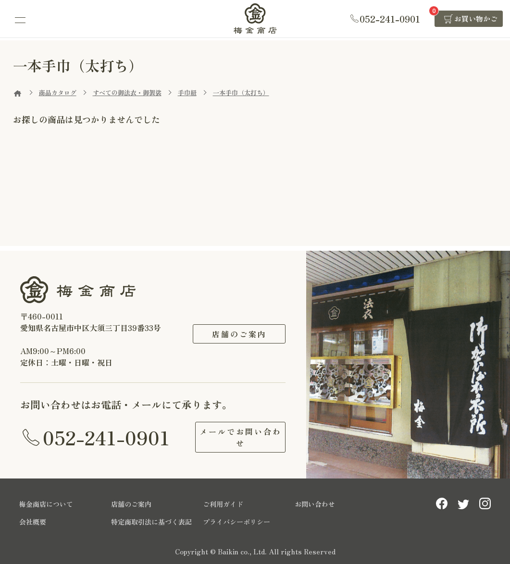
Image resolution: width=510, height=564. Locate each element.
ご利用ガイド (223, 504)
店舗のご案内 (239, 334)
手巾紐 (187, 92)
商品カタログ (57, 92)
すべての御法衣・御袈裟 (127, 92)
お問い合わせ (315, 504)
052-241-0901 (106, 437)
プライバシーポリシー (236, 522)
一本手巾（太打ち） (241, 92)
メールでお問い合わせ (239, 437)
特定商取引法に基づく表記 (151, 522)
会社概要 (32, 522)
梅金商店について (46, 504)
